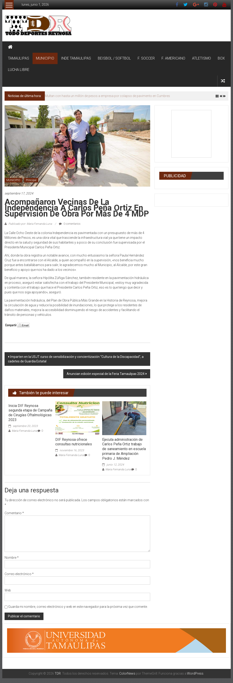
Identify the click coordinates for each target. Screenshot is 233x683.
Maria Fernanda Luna (24, 430)
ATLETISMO (201, 58)
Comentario (14, 513)
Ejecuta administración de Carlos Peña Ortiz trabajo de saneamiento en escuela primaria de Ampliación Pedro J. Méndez (124, 449)
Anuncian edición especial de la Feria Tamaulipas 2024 (105, 374)
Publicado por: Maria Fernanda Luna (30, 223)
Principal (31, 180)
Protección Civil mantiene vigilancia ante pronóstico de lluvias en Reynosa (97, 96)
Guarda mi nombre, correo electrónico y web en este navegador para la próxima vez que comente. (78, 606)
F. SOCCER (146, 58)
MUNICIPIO (45, 58)
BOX (221, 58)
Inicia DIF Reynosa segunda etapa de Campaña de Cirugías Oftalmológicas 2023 (30, 413)
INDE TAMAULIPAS (76, 58)
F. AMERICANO (173, 58)
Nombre (12, 557)
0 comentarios (70, 223)
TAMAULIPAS (18, 58)
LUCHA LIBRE (18, 69)
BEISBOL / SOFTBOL (114, 58)
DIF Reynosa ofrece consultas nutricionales (73, 441)
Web (8, 590)
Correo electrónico (19, 574)
